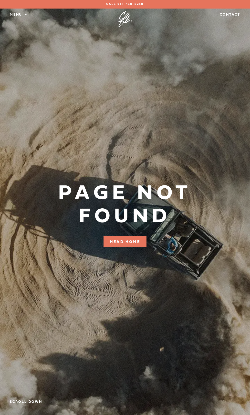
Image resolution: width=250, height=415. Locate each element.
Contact (230, 15)
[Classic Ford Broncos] (125, 19)
